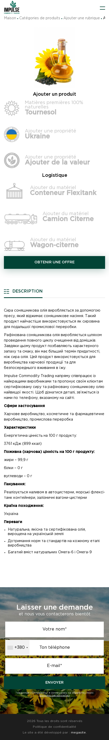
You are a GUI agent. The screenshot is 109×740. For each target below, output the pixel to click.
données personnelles (55, 695)
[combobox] (17, 647)
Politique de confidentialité (54, 726)
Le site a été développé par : (55, 732)
